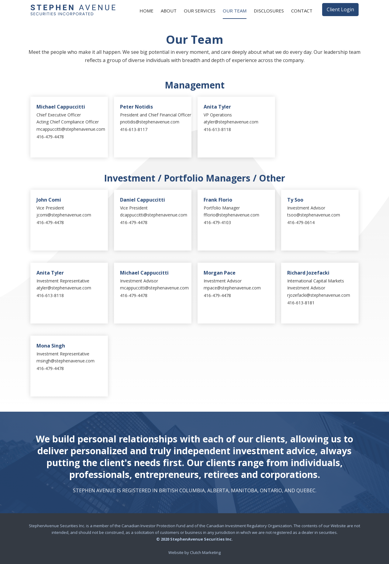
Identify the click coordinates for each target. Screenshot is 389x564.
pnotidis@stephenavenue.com (149, 122)
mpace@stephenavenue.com (232, 288)
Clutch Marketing (205, 552)
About (169, 11)
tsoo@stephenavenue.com (313, 215)
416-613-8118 (217, 129)
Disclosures (269, 11)
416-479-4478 (50, 137)
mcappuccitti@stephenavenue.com (70, 129)
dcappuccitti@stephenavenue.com (153, 215)
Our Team (234, 11)
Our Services (199, 11)
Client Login (340, 9)
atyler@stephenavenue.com (231, 122)
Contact (301, 11)
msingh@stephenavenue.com (65, 361)
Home (146, 11)
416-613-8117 (133, 129)
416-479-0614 (301, 222)
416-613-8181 (301, 303)
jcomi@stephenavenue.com (63, 215)
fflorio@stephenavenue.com (231, 215)
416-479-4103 (217, 222)
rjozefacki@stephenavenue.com (318, 295)
